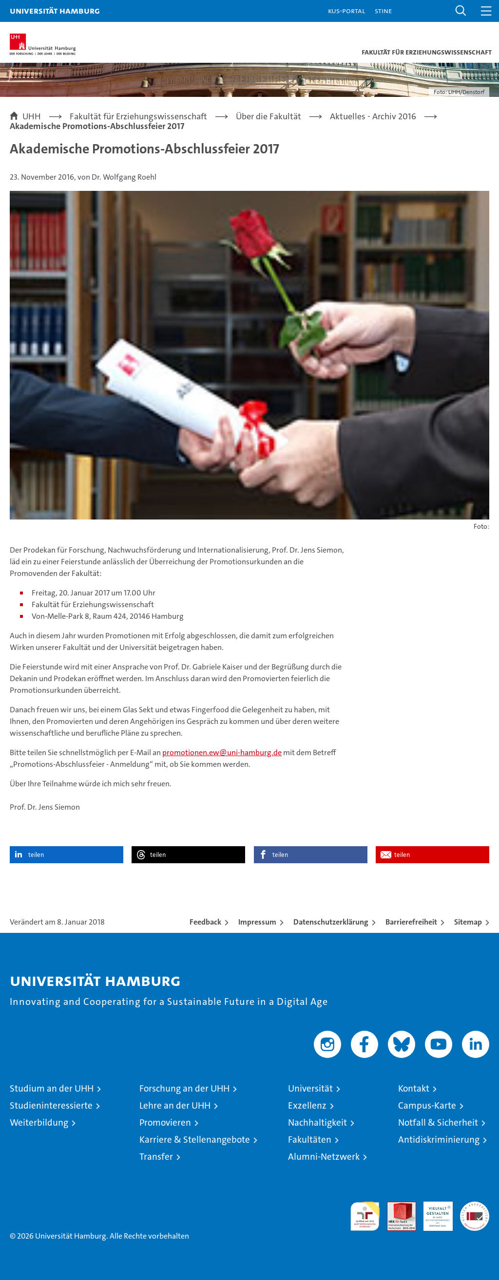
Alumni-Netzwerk (324, 1156)
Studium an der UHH (52, 1088)
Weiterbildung (39, 1122)
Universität (310, 1088)
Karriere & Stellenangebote (194, 1139)
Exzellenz (307, 1105)
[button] (461, 11)
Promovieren (165, 1122)
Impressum (257, 922)
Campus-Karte (427, 1105)
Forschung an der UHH (184, 1088)
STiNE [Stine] (383, 10)
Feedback (205, 922)
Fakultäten (309, 1139)
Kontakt (413, 1088)
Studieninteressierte (51, 1105)
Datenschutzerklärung (330, 922)
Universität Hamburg (55, 10)
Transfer (156, 1156)
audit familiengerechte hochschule (365, 1216)
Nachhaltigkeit (317, 1122)
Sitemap (468, 922)
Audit (396, 1207)
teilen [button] (36, 855)
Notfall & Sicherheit (438, 1122)
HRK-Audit (432, 1212)
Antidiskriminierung (439, 1139)
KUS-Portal (346, 10)
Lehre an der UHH (175, 1105)
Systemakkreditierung (474, 1207)
